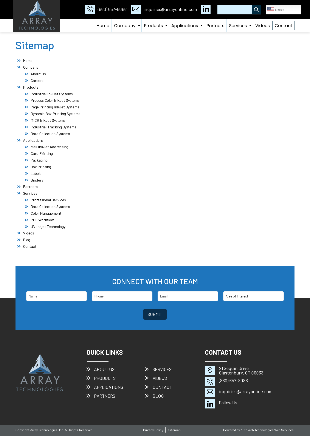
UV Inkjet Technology (48, 226)
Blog (26, 239)
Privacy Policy (153, 430)
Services (238, 26)
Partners (215, 26)
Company (125, 26)
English (275, 9)
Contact (283, 26)
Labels (36, 173)
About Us (38, 73)
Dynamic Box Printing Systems (55, 113)
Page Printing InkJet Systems (55, 107)
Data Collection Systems (50, 133)
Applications (184, 26)
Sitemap (174, 430)
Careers (37, 80)
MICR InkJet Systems (48, 120)
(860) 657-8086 (106, 9)
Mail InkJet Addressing (49, 146)
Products (153, 26)
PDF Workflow (42, 219)
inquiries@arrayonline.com (164, 9)
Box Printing (41, 166)
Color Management (46, 213)
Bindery (37, 180)
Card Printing (42, 153)
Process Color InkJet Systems (55, 100)
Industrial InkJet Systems (52, 93)
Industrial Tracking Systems (53, 127)
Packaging (39, 160)
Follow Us (228, 402)
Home (102, 26)
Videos (262, 26)
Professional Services (48, 199)
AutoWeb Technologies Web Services (267, 430)
